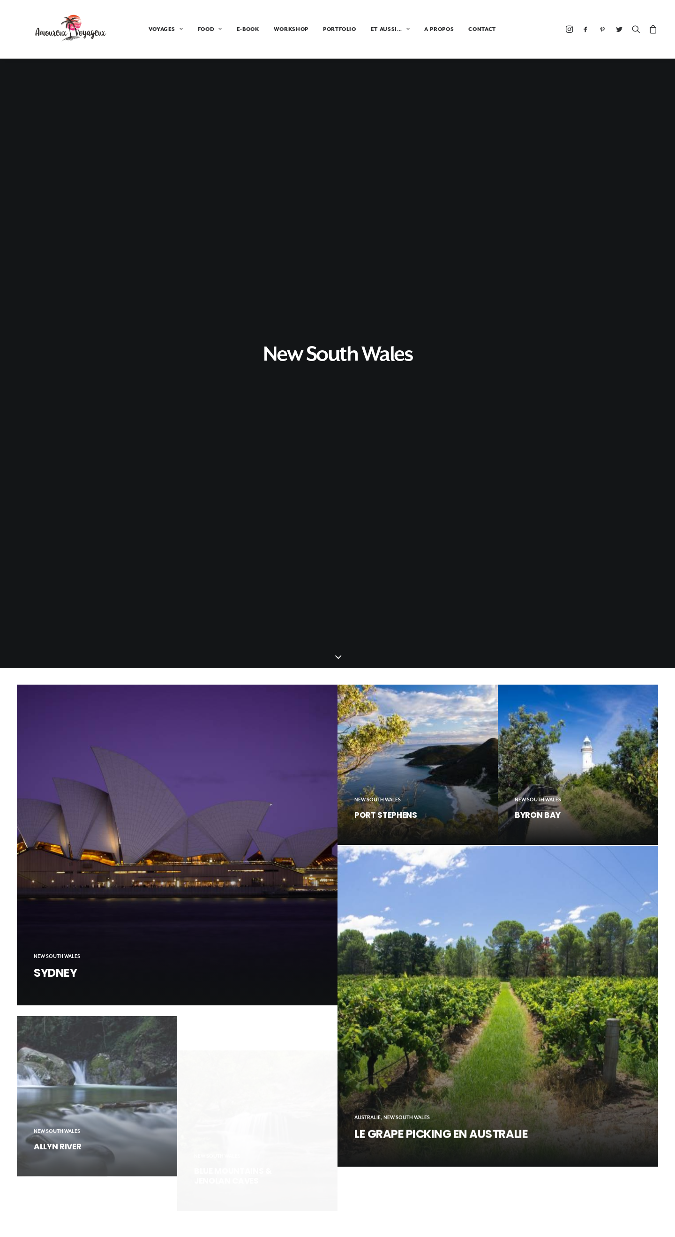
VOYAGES (134, 29)
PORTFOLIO (307, 29)
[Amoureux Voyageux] (55, 29)
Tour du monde (555, 1184)
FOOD (178, 29)
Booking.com (337, 1139)
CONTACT (450, 29)
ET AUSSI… (358, 29)
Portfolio (546, 1199)
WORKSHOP (259, 29)
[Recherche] (636, 29)
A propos (546, 1213)
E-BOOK (216, 29)
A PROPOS (407, 29)
